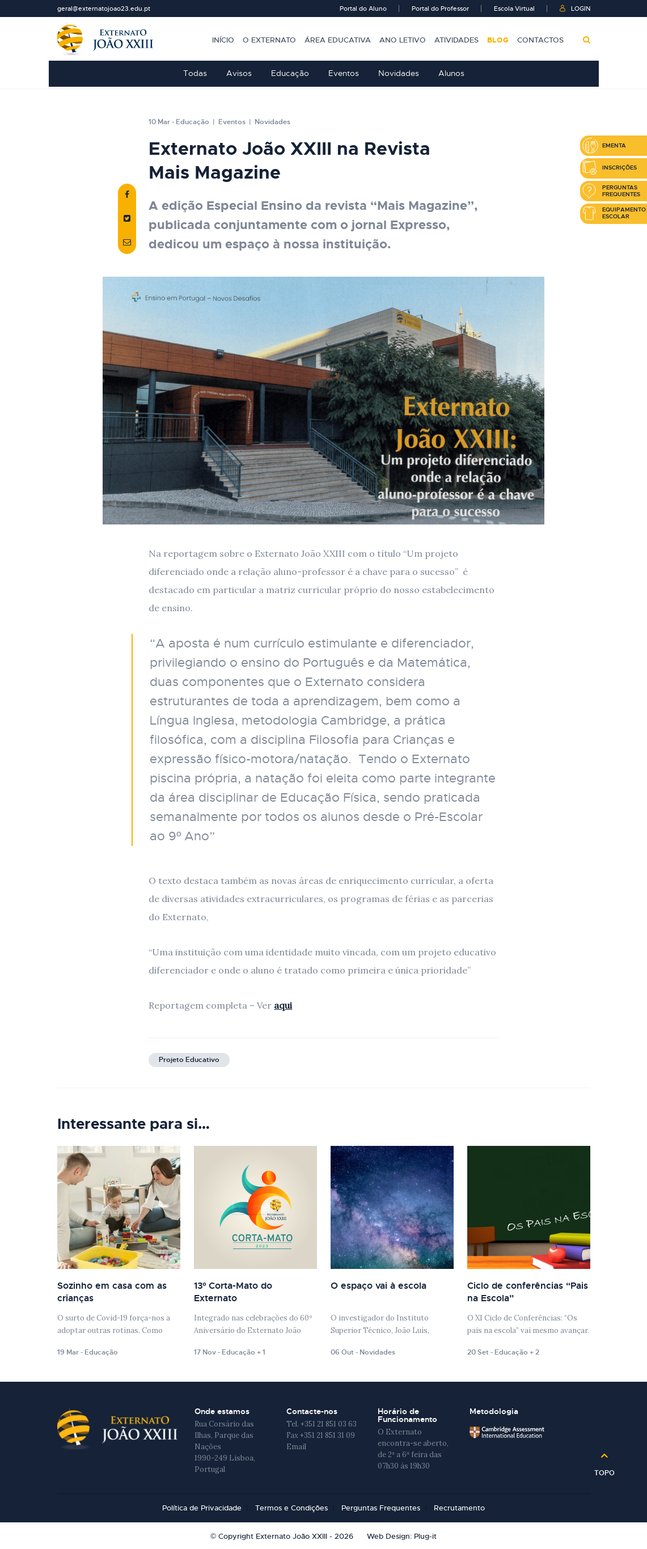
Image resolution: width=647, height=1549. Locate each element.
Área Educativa (338, 40)
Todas (195, 73)
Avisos (239, 73)
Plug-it (425, 1536)
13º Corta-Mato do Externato (233, 1292)
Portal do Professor (440, 8)
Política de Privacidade (202, 1508)
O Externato (269, 40)
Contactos (540, 40)
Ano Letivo (402, 40)
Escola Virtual (514, 8)
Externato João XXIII (105, 39)
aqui (283, 1005)
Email (296, 1447)
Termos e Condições (291, 1508)
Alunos (451, 73)
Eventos (343, 73)
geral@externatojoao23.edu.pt (103, 8)
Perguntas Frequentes (380, 1508)
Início (223, 40)
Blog (498, 40)
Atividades (456, 40)
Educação (290, 73)
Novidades (398, 73)
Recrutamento (459, 1508)
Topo (604, 1469)
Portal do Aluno (363, 8)
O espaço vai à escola (378, 1286)
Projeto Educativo (189, 1060)
